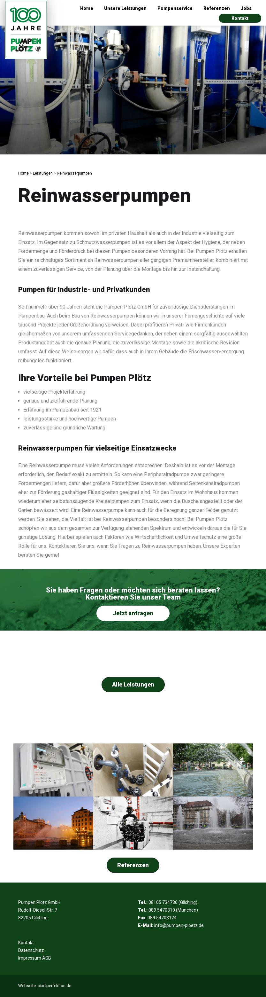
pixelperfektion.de (54, 985)
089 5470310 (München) (173, 910)
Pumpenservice (175, 8)
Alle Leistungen (133, 684)
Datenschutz (31, 950)
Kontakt (240, 18)
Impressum (29, 958)
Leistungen (43, 173)
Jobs (246, 8)
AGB (46, 958)
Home (86, 8)
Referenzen (216, 8)
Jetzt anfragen (133, 613)
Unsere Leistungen (125, 8)
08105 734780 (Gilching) (172, 902)
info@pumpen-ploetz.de (179, 925)
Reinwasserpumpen (74, 173)
